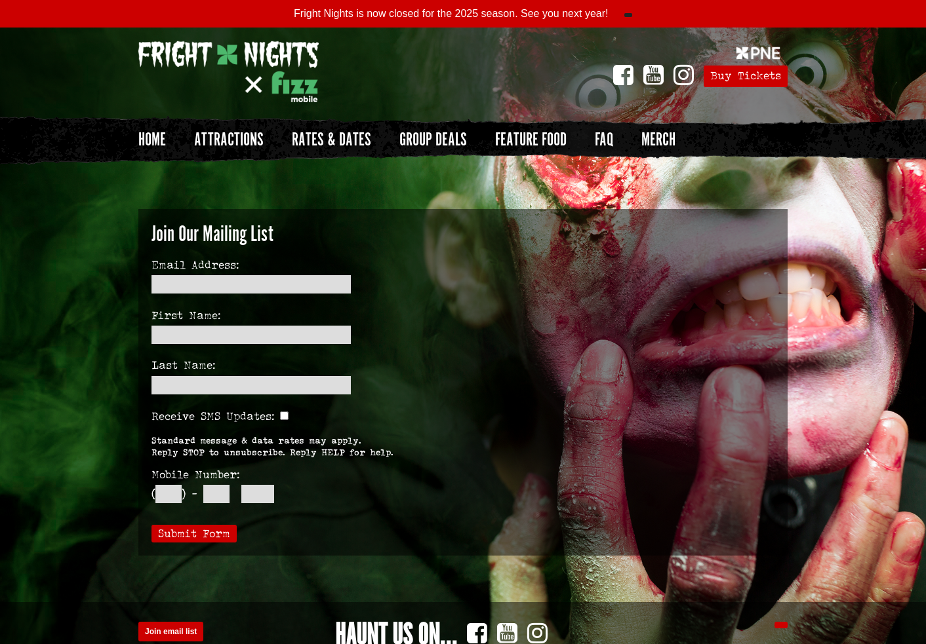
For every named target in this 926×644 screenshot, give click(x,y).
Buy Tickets (745, 75)
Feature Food (531, 140)
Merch (658, 140)
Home (152, 140)
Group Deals (433, 140)
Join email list (171, 631)
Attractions (229, 140)
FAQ (604, 140)
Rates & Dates (331, 140)
